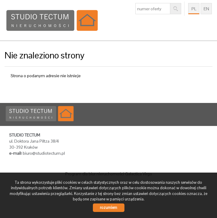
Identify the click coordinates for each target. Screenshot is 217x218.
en (206, 9)
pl (194, 9)
